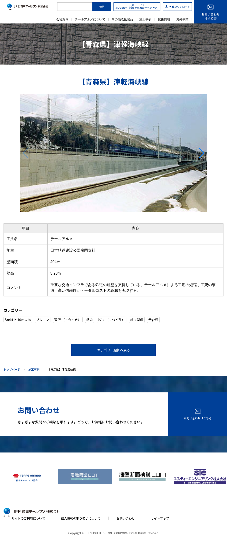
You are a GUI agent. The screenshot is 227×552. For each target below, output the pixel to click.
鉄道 (89, 319)
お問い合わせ (126, 518)
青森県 (153, 319)
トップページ (12, 369)
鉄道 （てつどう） (111, 319)
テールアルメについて (90, 19)
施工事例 (145, 19)
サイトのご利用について (28, 518)
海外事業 (182, 19)
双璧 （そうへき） (67, 319)
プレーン (42, 319)
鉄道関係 (136, 319)
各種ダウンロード (177, 6)
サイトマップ (160, 518)
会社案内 (62, 19)
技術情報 (164, 19)
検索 (101, 6)
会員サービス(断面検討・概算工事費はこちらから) (137, 6)
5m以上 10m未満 (18, 319)
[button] (202, 153)
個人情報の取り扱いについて (81, 518)
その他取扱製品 (122, 19)
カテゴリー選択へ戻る (113, 350)
